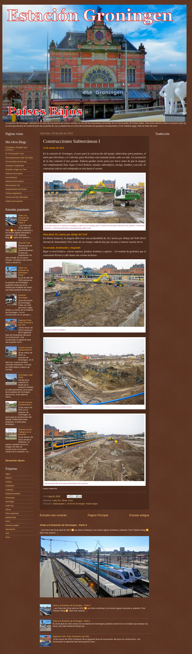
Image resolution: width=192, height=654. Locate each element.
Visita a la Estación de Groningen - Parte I (71, 621)
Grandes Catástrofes (14, 165)
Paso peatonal (11, 513)
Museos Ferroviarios (14, 181)
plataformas (10, 517)
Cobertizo (9, 485)
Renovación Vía (12, 185)
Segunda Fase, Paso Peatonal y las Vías (71, 636)
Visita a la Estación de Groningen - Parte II (63, 525)
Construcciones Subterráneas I (25, 403)
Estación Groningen (23, 296)
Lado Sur (57, 500)
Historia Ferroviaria (13, 173)
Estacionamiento (12, 493)
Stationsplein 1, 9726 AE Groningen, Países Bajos (75, 504)
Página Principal (98, 515)
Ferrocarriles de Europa (16, 161)
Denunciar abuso (15, 460)
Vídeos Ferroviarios (14, 201)
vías (7, 533)
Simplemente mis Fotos (16, 189)
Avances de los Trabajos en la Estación (25, 431)
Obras (64, 500)
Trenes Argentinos (13, 193)
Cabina (8, 482)
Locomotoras (11, 177)
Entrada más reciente (53, 515)
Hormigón (9, 501)
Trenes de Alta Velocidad (16, 197)
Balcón (8, 478)
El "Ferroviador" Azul (14, 153)
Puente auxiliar (12, 525)
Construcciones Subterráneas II (25, 348)
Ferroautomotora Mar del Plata (19, 157)
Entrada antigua (139, 515)
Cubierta (9, 490)
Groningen (10, 497)
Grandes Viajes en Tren (16, 169)
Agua (7, 474)
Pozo (70, 500)
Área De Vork (24, 243)
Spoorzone (10, 529)
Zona (7, 537)
